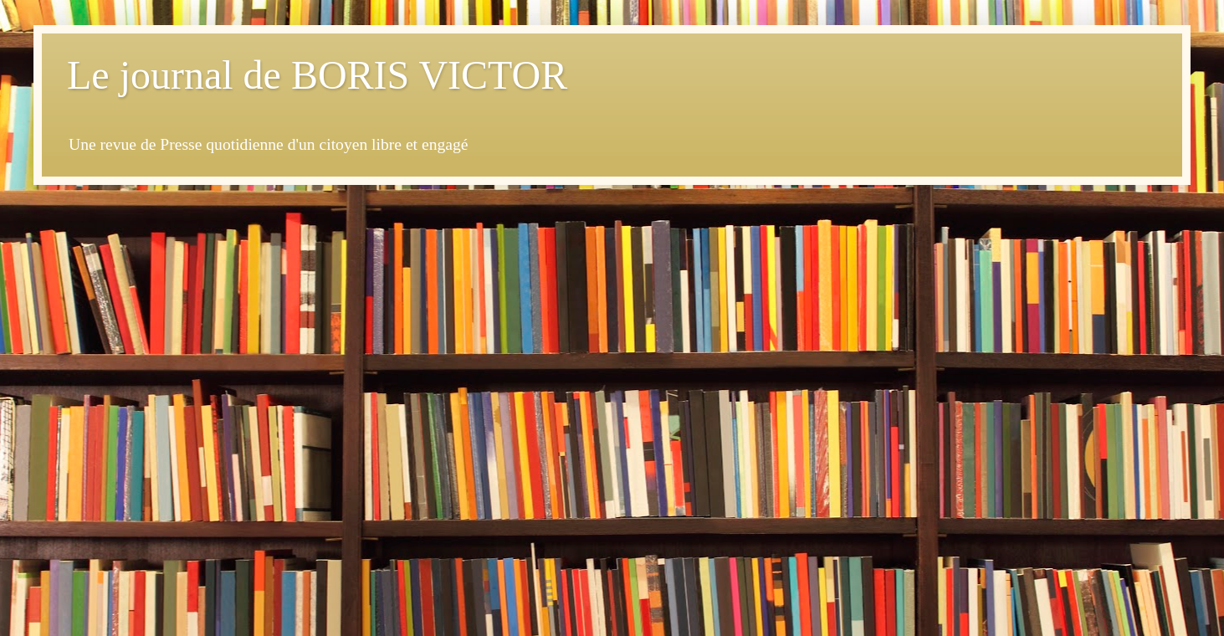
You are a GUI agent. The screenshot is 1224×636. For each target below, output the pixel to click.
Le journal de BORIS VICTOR (317, 75)
